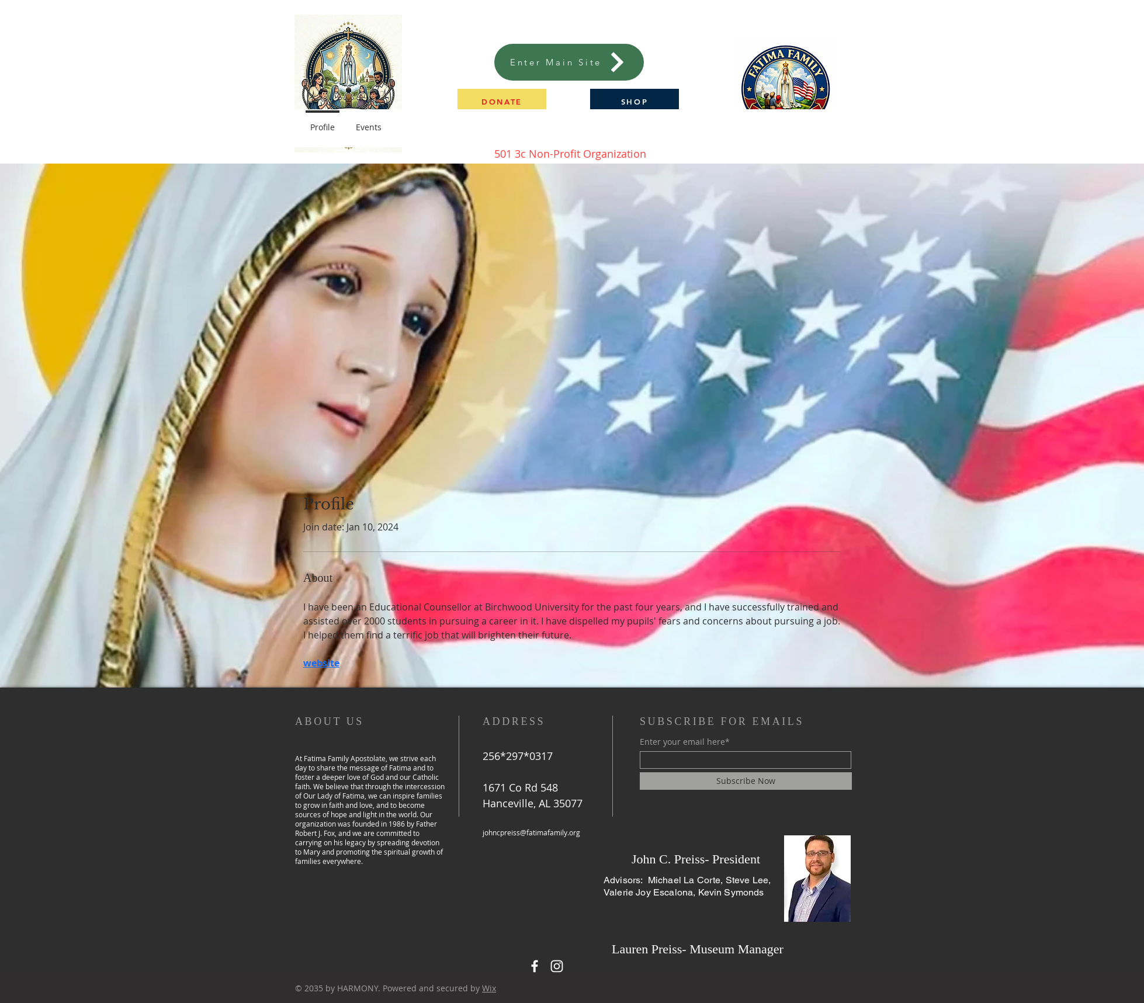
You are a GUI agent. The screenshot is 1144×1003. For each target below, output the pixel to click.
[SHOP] (634, 101)
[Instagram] (557, 966)
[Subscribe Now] (746, 781)
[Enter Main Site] (569, 62)
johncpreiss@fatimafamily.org (531, 832)
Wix (489, 988)
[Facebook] (534, 966)
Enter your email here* (685, 742)
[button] (501, 101)
